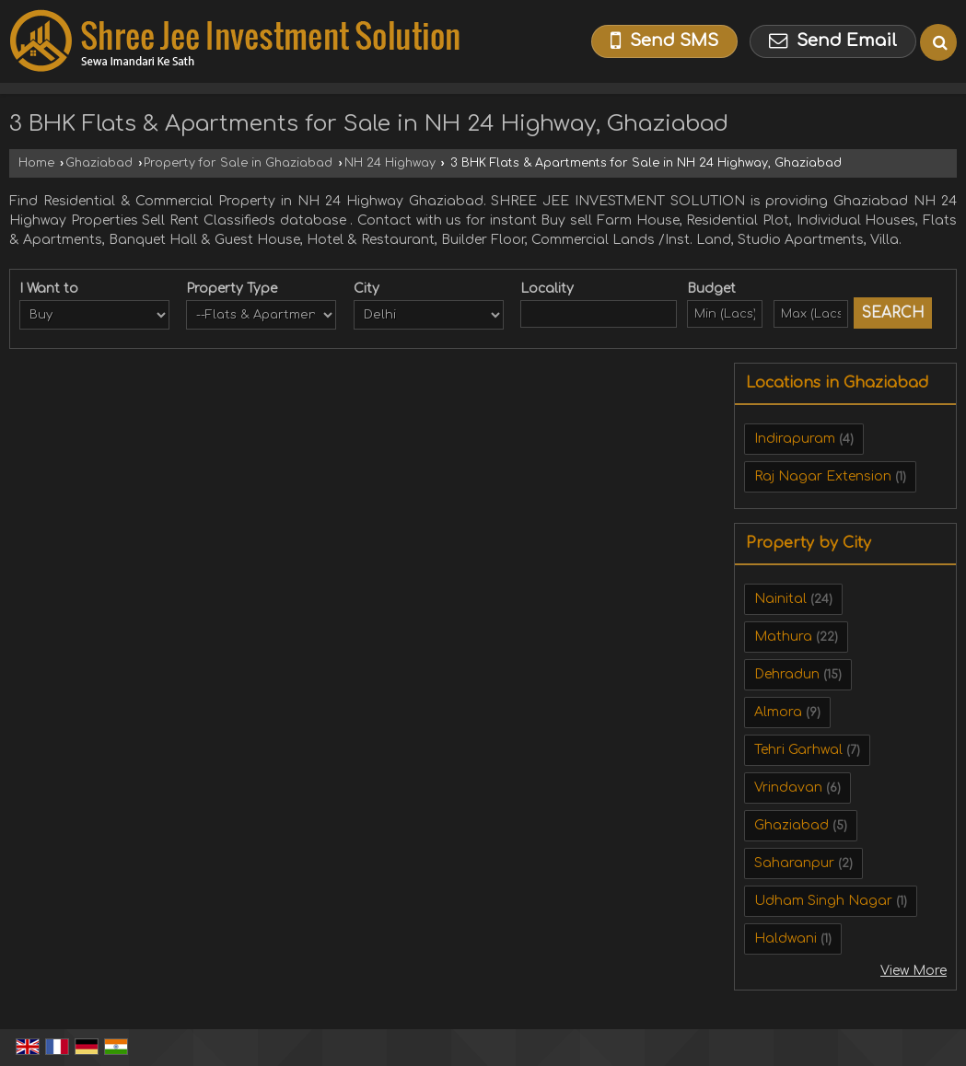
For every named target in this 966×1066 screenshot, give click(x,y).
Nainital (780, 599)
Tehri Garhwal (798, 750)
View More (913, 971)
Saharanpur (794, 863)
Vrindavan (788, 787)
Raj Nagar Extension (822, 476)
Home (36, 162)
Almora (778, 712)
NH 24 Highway (390, 162)
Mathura (783, 636)
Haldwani (785, 938)
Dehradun (787, 674)
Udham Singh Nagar (823, 901)
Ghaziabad (99, 162)
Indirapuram (794, 439)
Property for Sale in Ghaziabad (238, 162)
